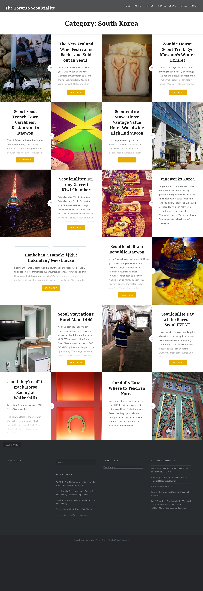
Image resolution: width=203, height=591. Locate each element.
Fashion (138, 6)
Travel (162, 6)
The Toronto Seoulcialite (30, 8)
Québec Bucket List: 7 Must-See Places (74, 509)
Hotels (183, 6)
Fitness (150, 6)
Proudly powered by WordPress (87, 540)
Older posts (12, 445)
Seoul (172, 6)
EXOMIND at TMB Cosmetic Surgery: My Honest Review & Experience (75, 484)
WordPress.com (121, 540)
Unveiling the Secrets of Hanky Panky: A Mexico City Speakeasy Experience (74, 493)
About (194, 6)
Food (128, 6)
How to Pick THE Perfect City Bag (72, 515)
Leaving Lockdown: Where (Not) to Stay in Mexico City (75, 502)
